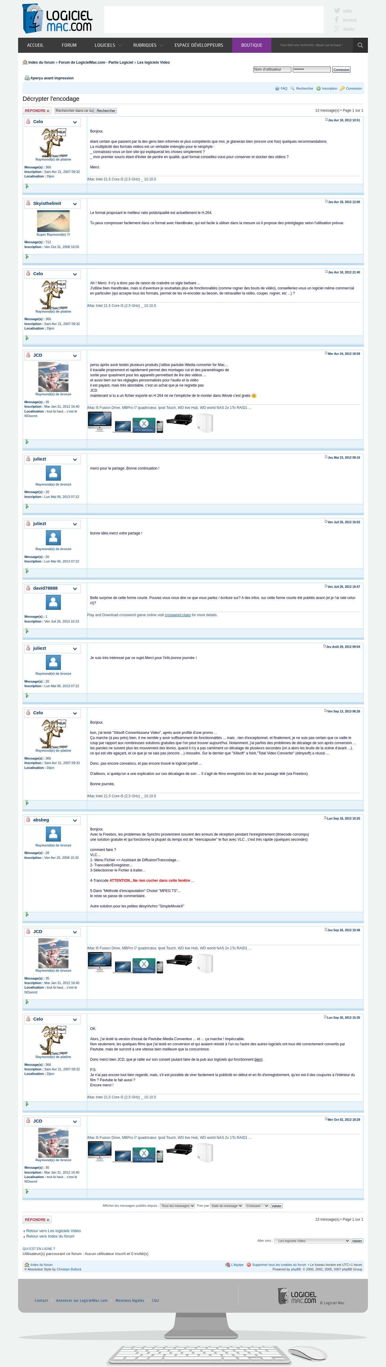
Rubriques (148, 45)
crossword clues (178, 615)
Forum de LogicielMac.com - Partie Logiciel (96, 62)
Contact (41, 1300)
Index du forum (41, 62)
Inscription (329, 88)
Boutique (251, 45)
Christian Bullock (69, 1269)
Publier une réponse (37, 110)
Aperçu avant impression (52, 78)
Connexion (354, 88)
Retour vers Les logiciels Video (53, 1230)
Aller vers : (265, 1240)
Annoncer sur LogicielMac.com (81, 1300)
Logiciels (108, 45)
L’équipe (237, 1265)
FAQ (284, 88)
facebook (350, 19)
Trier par (220, 1205)
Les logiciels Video (153, 62)
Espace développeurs (199, 45)
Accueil (35, 45)
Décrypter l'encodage (51, 98)
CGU (155, 1300)
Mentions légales (129, 1300)
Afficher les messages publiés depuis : (149, 1205)
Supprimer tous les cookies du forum (279, 1265)
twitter (347, 10)
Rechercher (304, 88)
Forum (69, 45)
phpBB (296, 1269)
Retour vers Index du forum (50, 1236)
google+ (349, 28)
